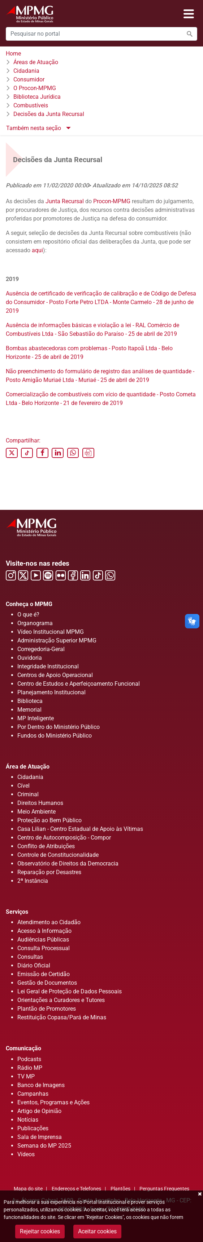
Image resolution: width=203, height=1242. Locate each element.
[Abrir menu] (188, 14)
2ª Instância (32, 880)
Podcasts (29, 1059)
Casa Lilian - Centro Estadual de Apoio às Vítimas (80, 828)
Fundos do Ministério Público (54, 735)
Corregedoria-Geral (41, 649)
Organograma (35, 623)
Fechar (199, 1194)
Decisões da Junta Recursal (48, 114)
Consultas (30, 956)
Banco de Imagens (41, 1085)
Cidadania (26, 70)
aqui (37, 250)
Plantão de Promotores (46, 1008)
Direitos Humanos (40, 803)
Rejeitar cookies (40, 1231)
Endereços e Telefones (76, 1189)
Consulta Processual (43, 948)
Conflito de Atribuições (46, 846)
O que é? (28, 614)
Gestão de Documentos (47, 982)
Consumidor (28, 79)
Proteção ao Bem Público (49, 820)
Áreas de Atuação (35, 62)
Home (13, 53)
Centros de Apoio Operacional (55, 675)
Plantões (120, 1189)
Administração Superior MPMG (56, 640)
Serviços (17, 911)
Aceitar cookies (97, 1231)
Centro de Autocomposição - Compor (64, 837)
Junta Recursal (65, 201)
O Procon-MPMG (34, 88)
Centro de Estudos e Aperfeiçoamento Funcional (78, 683)
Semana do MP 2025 (44, 1145)
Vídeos (26, 1154)
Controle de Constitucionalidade (58, 854)
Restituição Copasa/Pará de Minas (61, 1017)
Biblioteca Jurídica (37, 96)
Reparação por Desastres (49, 872)
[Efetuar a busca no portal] (189, 34)
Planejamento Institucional (51, 692)
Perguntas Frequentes (164, 1189)
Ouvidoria (29, 657)
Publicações (32, 1128)
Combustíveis (30, 105)
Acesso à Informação (44, 930)
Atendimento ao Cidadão (49, 922)
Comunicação (23, 1048)
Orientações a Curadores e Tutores (61, 1000)
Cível (23, 785)
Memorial (29, 709)
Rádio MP (29, 1067)
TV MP (26, 1076)
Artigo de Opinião (39, 1111)
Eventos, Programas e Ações (53, 1102)
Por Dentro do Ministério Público (58, 727)
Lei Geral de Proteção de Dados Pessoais (69, 991)
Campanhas (32, 1093)
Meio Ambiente (36, 811)
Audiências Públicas (43, 939)
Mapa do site (28, 1189)
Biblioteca (30, 701)
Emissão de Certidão (43, 974)
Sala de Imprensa (39, 1137)
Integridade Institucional (48, 666)
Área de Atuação (27, 766)
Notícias (27, 1119)
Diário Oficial (33, 965)
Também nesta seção (34, 128)
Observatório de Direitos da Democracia (67, 863)
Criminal (28, 794)
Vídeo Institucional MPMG (50, 631)
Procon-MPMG (111, 201)
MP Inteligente (35, 718)
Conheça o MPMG (29, 604)
